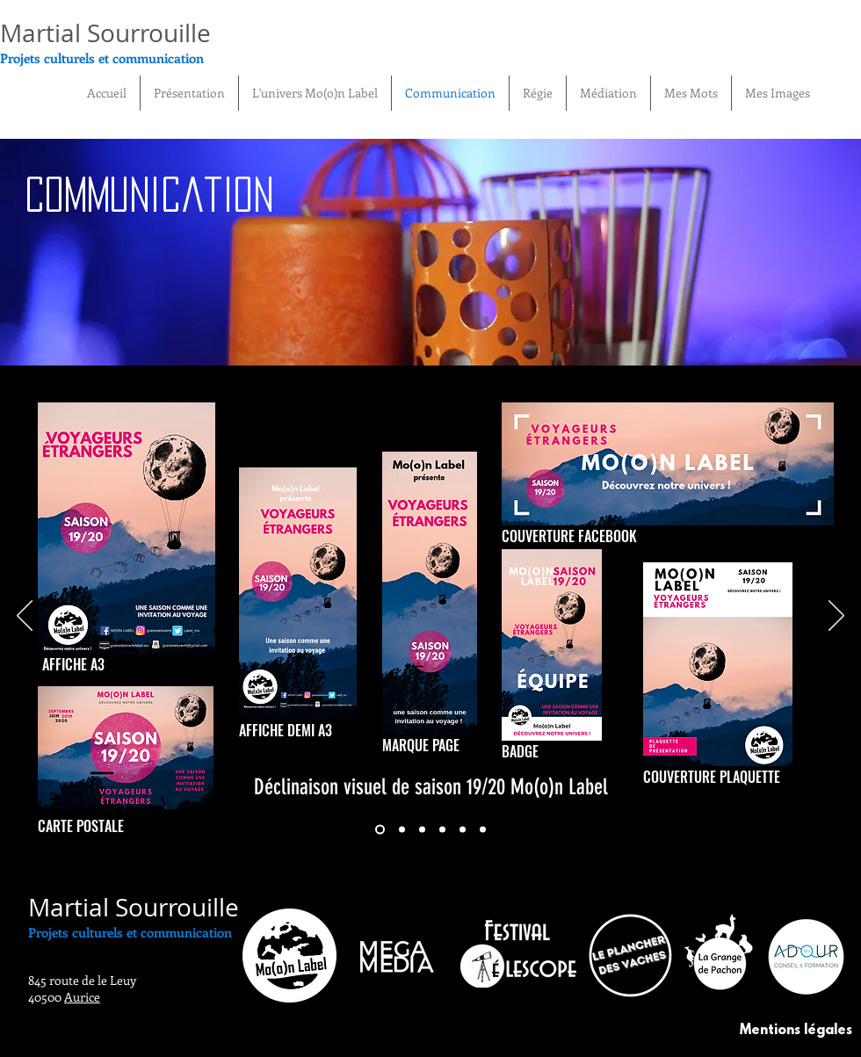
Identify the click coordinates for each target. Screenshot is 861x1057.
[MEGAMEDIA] (483, 830)
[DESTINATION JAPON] (422, 830)
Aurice (82, 996)
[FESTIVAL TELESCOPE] (442, 830)
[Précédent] (25, 616)
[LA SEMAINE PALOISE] (462, 830)
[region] (430, 258)
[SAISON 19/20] (380, 830)
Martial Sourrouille (105, 33)
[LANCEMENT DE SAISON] (402, 830)
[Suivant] (836, 616)
